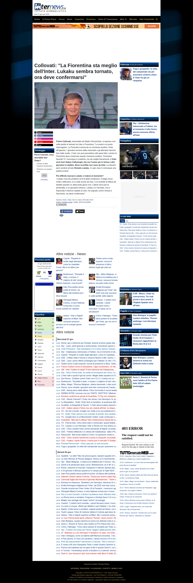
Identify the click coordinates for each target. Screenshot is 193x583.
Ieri (127, 221)
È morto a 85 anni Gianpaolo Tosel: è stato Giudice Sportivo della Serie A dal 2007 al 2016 (100, 545)
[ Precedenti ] (44, 279)
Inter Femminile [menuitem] (146, 19)
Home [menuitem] (37, 19)
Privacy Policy (103, 564)
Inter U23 (124, 373)
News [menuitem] (69, 19)
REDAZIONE (84, 568)
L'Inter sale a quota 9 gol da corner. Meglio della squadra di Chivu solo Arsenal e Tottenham (101, 375)
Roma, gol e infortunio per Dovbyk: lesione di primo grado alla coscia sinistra (94, 343)
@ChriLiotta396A (85, 202)
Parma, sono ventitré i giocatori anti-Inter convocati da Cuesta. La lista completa (96, 387)
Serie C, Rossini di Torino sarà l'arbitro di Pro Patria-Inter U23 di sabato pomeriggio (97, 524)
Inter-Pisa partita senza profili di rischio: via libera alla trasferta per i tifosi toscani (96, 474)
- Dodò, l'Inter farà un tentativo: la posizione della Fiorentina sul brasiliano (99, 402)
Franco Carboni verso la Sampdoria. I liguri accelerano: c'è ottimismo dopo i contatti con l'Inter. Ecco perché (108, 367)
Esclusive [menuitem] (91, 19)
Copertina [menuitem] (79, 19)
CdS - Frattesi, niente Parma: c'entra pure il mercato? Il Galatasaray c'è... (145, 251)
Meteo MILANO (44, 284)
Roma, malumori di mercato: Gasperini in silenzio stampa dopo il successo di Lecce (97, 468)
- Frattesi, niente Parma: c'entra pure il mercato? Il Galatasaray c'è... (93, 441)
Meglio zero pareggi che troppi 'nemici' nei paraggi (83, 500)
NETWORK (75, 568)
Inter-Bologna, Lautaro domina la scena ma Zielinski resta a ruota (89, 521)
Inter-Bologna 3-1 (129, 166)
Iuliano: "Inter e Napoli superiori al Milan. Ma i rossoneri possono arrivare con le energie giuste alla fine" (69, 322)
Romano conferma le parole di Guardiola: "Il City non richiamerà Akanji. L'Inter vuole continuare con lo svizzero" (110, 396)
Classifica (39, 315)
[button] (44, 175)
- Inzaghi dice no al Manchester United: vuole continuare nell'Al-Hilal (92, 417)
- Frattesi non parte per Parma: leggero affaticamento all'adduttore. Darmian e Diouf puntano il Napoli (107, 530)
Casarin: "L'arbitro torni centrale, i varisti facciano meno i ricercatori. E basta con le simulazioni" (102, 306)
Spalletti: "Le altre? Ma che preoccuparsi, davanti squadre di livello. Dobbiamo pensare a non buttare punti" (107, 456)
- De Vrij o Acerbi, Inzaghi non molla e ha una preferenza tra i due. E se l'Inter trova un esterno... (104, 411)
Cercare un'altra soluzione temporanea (44, 165)
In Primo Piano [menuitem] (49, 19)
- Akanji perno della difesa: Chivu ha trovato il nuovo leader (89, 390)
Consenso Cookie (90, 564)
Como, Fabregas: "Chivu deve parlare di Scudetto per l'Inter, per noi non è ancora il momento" (102, 527)
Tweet (80, 211)
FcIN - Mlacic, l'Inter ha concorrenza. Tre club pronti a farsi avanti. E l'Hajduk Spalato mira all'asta (143, 299)
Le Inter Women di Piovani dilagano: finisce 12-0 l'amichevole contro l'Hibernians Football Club (102, 459)
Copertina (125, 119)
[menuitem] (157, 19)
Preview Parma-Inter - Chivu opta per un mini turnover (138, 233)
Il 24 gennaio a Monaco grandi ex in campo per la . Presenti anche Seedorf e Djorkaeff (105, 471)
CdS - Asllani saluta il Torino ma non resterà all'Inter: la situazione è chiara (145, 239)
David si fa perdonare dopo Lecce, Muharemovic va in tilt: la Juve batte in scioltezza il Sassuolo (102, 465)
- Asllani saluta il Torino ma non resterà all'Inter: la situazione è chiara (93, 408)
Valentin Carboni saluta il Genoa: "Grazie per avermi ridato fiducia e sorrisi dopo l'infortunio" (101, 477)
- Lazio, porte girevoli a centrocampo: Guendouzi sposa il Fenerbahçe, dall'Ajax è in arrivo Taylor (105, 346)
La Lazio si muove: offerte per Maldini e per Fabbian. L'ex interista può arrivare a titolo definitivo (102, 506)
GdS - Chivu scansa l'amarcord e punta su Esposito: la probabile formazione (146, 248)
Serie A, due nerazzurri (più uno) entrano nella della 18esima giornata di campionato (101, 553)
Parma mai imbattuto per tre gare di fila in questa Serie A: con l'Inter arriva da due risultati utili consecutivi (107, 548)
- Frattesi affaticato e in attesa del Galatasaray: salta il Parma (90, 432)
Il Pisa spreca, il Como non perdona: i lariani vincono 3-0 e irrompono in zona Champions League (103, 539)
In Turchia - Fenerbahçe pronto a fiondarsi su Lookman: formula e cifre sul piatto (96, 550)
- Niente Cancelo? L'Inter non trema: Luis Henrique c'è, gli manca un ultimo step (98, 399)
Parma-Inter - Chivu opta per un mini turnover (84, 444)
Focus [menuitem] (61, 19)
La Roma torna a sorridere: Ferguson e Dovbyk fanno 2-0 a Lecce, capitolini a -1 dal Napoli (101, 497)
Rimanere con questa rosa (44, 170)
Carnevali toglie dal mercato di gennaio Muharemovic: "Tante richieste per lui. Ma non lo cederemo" (104, 480)
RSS (120, 568)
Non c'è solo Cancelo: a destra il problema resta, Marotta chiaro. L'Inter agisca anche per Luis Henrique (106, 494)
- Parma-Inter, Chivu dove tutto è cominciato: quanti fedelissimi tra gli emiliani (96, 423)
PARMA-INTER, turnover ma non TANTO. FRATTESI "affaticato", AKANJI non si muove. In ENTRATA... (106, 393)
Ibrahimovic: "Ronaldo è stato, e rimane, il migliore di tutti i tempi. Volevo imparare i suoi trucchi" (103, 381)
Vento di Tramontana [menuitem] (107, 19)
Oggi (122, 221)
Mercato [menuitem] (133, 19)
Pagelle (123, 311)
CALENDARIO (96, 568)
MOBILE (115, 568)
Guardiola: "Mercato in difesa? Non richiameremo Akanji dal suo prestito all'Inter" (96, 420)
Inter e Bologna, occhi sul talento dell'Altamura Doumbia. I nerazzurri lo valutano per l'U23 (100, 536)
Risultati (44, 180)
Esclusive (124, 289)
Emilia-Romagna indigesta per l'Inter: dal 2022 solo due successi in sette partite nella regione (101, 485)
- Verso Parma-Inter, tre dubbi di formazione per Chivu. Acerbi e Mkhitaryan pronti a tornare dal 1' (105, 373)
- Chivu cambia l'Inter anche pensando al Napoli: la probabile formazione (95, 429)
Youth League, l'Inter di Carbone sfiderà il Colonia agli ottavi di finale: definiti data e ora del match (103, 512)
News (65, 200)
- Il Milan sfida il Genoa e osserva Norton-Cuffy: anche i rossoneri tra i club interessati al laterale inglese (108, 358)
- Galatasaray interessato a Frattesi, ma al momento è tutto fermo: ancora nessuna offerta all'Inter (105, 352)
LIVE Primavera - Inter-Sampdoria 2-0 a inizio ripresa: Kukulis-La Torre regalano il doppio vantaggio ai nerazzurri (110, 349)
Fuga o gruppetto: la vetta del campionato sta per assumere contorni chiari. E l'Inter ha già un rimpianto (106, 446)
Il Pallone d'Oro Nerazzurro (133, 350)
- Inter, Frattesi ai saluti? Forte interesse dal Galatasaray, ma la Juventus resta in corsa (100, 370)
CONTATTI (106, 568)
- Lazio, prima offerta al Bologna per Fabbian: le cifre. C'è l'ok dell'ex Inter (95, 361)
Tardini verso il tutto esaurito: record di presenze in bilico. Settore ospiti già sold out (97, 364)
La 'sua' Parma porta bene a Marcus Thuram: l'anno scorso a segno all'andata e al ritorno (102, 518)
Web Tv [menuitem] (123, 19)
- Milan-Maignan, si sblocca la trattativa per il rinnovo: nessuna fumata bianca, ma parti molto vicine (106, 462)
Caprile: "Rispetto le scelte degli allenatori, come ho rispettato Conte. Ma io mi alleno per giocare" (69, 264)
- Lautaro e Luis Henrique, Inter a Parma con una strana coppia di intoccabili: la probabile (101, 426)
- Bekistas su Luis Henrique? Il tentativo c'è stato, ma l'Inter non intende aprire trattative (100, 533)
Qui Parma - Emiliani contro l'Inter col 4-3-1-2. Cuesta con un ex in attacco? (94, 378)
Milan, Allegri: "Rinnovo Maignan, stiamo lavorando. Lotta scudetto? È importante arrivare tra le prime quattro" (109, 384)
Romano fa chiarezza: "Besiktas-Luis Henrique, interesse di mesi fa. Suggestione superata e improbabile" (107, 482)
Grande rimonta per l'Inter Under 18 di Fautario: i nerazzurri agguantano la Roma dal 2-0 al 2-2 (102, 488)
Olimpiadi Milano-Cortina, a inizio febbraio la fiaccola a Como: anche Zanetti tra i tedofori (99, 491)
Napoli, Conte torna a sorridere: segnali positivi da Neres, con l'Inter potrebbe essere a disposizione (104, 509)
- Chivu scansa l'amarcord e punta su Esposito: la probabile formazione (94, 438)
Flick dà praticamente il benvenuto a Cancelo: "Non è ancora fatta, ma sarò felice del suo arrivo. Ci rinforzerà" (109, 542)
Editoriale (124, 65)
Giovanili (124, 331)
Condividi (66, 211)
